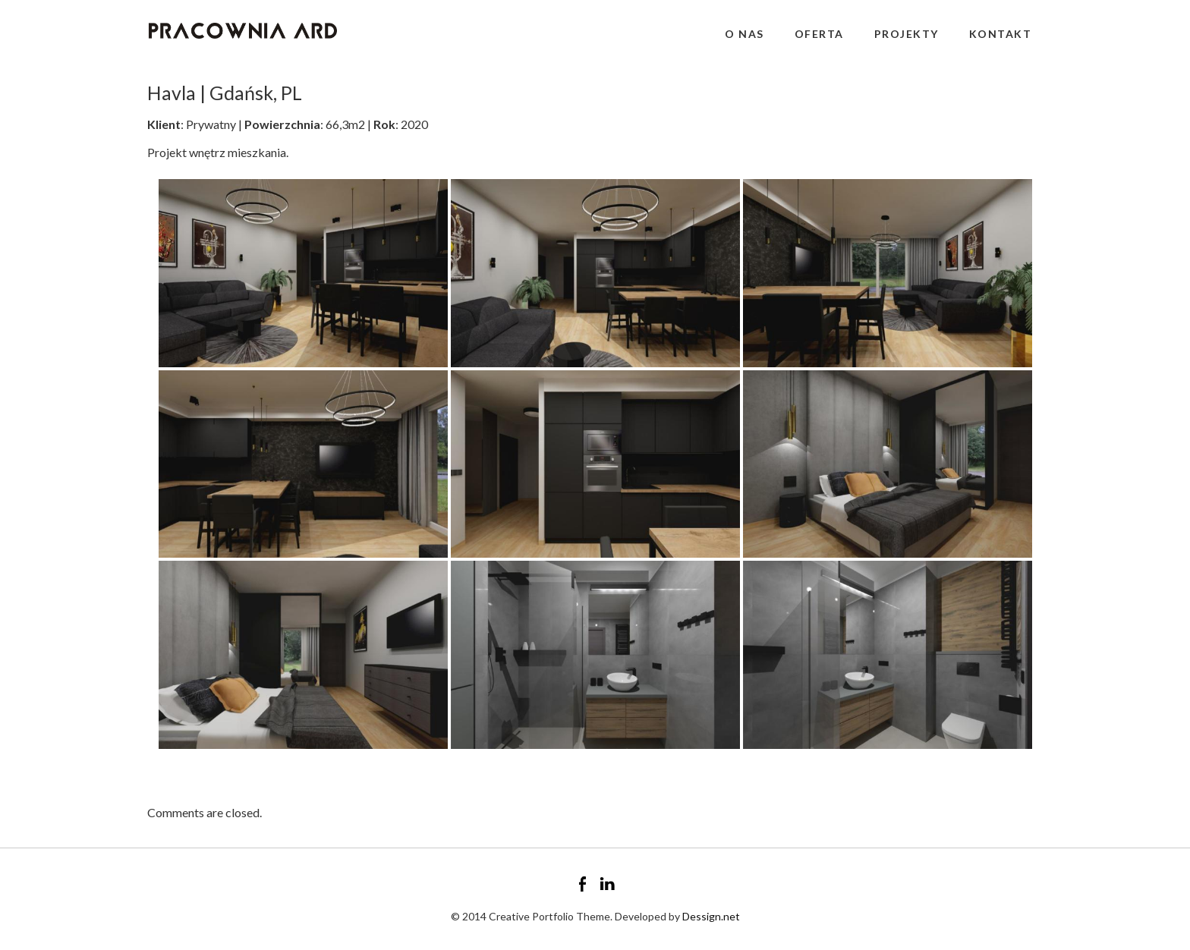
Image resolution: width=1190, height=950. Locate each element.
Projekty (906, 33)
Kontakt (1000, 33)
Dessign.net (711, 916)
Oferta (819, 33)
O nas (744, 33)
